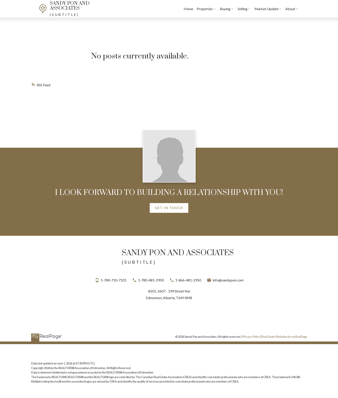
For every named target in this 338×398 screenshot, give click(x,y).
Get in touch (169, 208)
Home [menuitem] (197, 9)
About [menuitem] (299, 9)
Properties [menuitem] (213, 9)
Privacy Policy (251, 336)
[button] (169, 208)
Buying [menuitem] (233, 9)
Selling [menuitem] (251, 9)
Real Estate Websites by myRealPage (284, 336)
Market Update (275, 9)
